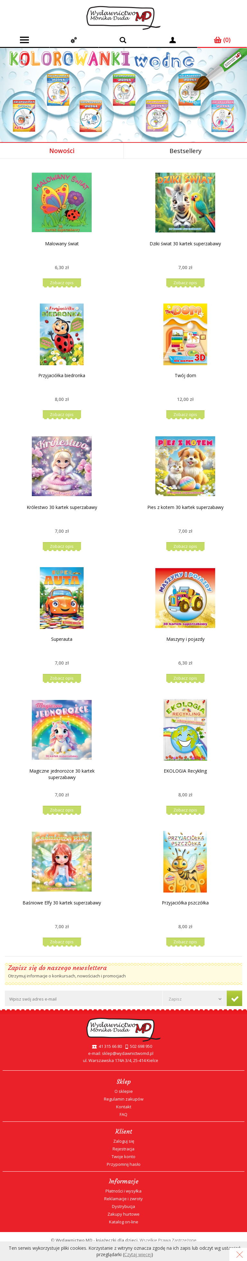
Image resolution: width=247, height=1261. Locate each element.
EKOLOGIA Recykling (185, 771)
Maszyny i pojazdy (185, 639)
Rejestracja (123, 1149)
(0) (222, 40)
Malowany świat (62, 243)
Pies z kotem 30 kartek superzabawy (185, 507)
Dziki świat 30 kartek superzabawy (185, 243)
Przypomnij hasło (124, 1164)
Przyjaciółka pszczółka (185, 903)
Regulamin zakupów (123, 1099)
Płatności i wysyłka (123, 1191)
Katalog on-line (123, 1222)
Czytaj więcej (137, 1254)
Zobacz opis (62, 283)
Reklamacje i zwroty (123, 1199)
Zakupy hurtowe (123, 1214)
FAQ (123, 1114)
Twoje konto (123, 1156)
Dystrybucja (123, 1206)
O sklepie (123, 1091)
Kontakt (123, 1107)
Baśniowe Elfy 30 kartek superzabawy (62, 903)
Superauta (61, 639)
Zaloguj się (123, 1141)
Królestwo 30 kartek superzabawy (62, 507)
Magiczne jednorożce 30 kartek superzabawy (62, 774)
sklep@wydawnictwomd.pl (127, 1053)
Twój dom (185, 375)
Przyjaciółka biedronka (61, 375)
